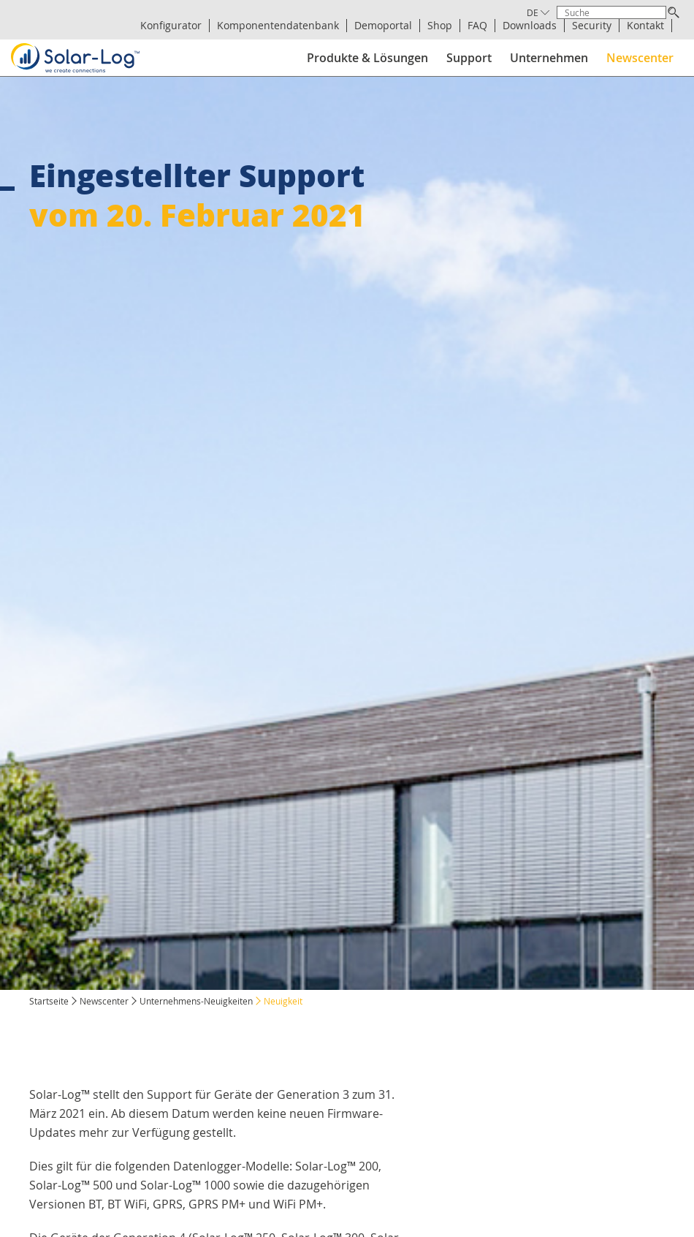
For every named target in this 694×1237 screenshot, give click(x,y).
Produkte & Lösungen (367, 58)
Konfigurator (171, 25)
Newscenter (640, 58)
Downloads (530, 25)
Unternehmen (549, 58)
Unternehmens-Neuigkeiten (196, 1001)
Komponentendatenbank (278, 25)
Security (591, 25)
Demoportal (383, 25)
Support (469, 58)
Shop (439, 25)
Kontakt (645, 25)
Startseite (49, 1001)
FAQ (477, 25)
